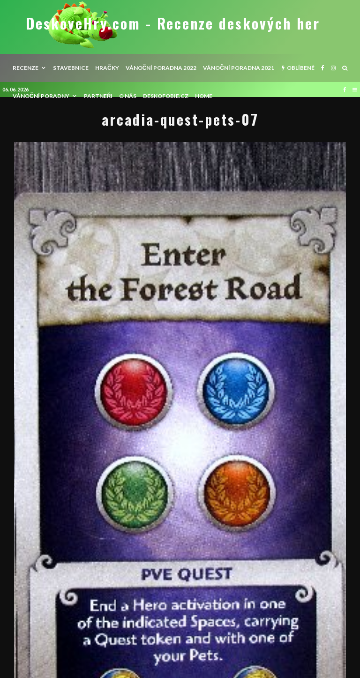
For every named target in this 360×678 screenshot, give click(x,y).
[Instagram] (333, 68)
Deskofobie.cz (165, 95)
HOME (203, 95)
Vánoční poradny (41, 95)
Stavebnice (71, 67)
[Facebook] (323, 68)
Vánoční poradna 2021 (238, 67)
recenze (25, 67)
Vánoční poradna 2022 (161, 67)
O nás (127, 95)
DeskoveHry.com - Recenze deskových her (173, 23)
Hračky (107, 67)
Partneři (98, 95)
